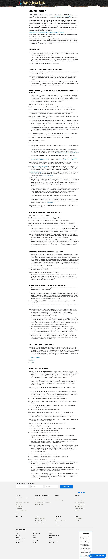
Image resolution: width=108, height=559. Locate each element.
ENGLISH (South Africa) (20, 539)
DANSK (34, 531)
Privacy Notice (29, 553)
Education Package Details (80, 500)
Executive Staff (18, 504)
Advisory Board (19, 506)
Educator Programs (78, 506)
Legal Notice (49, 553)
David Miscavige (79, 542)
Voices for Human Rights (40, 518)
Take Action (84, 4)
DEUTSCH (34, 537)
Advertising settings (36, 172)
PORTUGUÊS (51, 542)
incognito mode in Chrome (40, 166)
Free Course (73, 4)
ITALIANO (34, 542)
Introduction (57, 498)
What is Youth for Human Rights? (22, 498)
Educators (67, 4)
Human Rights (55, 4)
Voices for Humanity (59, 500)
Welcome (76, 498)
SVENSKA (51, 539)
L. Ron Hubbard (84, 541)
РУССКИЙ (18, 535)
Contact (55, 553)
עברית (17, 533)
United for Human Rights (20, 553)
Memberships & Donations (60, 520)
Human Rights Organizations (40, 520)
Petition (56, 518)
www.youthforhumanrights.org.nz (62, 16)
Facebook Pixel (50, 202)
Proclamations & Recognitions (21, 510)
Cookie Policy (36, 553)
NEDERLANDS (18, 537)
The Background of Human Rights (41, 500)
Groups (56, 522)
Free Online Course (39, 504)
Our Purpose (18, 500)
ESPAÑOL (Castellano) (53, 540)
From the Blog (77, 520)
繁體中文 (34, 535)
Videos (61, 4)
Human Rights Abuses (39, 522)
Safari (32, 362)
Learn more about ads (47, 175)
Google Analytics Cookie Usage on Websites (67, 152)
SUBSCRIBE (66, 487)
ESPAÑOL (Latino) (19, 540)
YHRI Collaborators (19, 508)
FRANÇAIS (51, 531)
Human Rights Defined (39, 498)
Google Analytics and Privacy (66, 159)
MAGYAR (51, 537)
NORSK (34, 539)
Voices (79, 4)
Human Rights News (78, 518)
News (90, 4)
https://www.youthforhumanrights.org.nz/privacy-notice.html (46, 32)
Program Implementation (80, 508)
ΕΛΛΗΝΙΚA (18, 542)
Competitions (57, 525)
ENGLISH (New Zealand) (54, 535)
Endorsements (18, 512)
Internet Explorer (35, 357)
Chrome (33, 360)
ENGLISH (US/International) (21, 531)
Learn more (85, 542)
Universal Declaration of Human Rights (42, 502)
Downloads (77, 510)
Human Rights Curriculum (80, 504)
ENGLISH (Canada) (36, 533)
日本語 (50, 533)
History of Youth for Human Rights (22, 502)
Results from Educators (79, 502)
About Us (49, 4)
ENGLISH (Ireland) (36, 540)
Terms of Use (43, 553)
